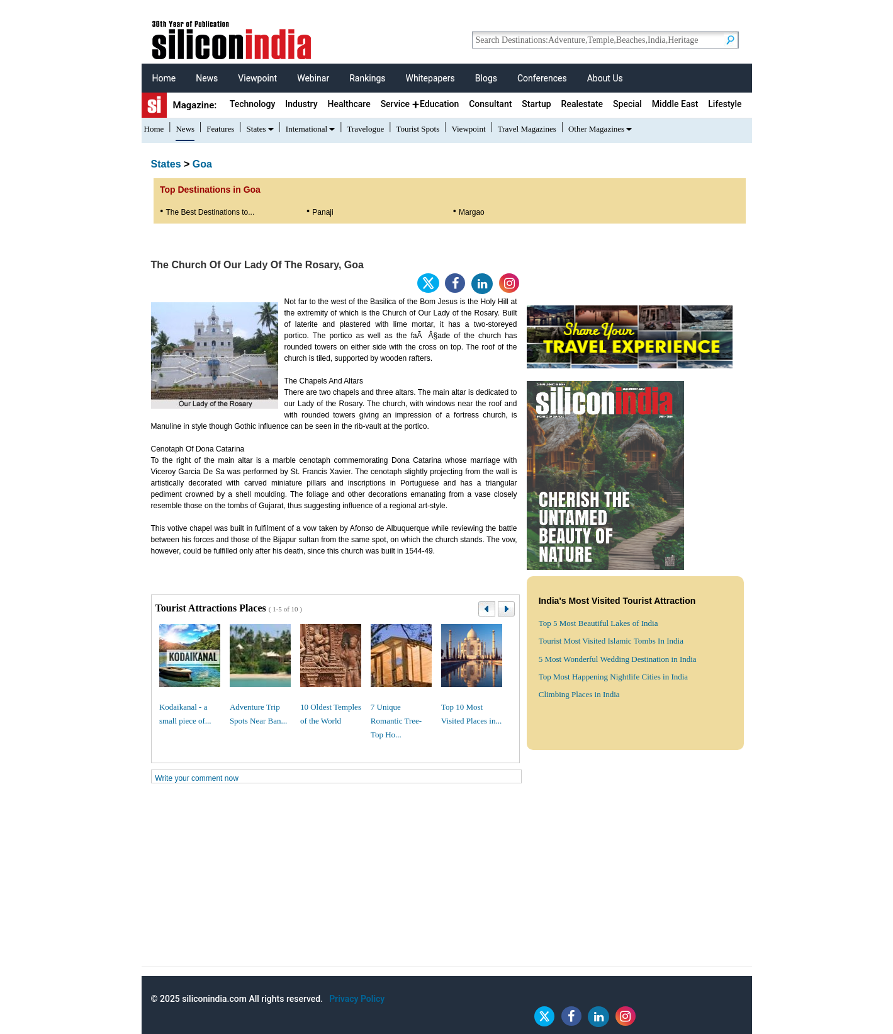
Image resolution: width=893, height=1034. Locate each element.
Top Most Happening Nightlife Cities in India (613, 676)
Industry (301, 104)
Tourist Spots (417, 129)
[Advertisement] (447, 878)
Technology (253, 104)
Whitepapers (429, 78)
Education (439, 104)
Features (220, 129)
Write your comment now (197, 778)
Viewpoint (257, 78)
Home (164, 78)
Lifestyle (724, 104)
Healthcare (349, 104)
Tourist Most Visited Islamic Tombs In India (611, 640)
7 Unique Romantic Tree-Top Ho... (396, 720)
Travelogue (365, 129)
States (256, 129)
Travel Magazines (527, 129)
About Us (605, 78)
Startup (536, 104)
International (306, 129)
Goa (202, 164)
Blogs (486, 78)
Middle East (675, 104)
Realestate (582, 104)
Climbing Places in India (579, 694)
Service (395, 104)
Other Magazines (596, 129)
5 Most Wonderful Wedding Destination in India (618, 659)
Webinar (313, 78)
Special (627, 104)
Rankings (367, 78)
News (207, 78)
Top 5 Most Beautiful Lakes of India (598, 623)
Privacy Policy (357, 999)
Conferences (542, 78)
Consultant (490, 104)
